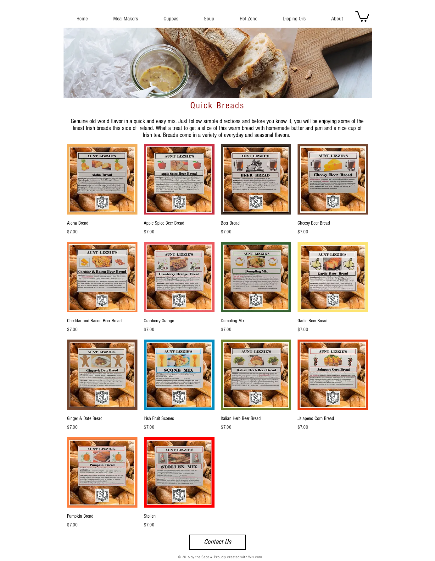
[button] (362, 16)
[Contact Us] (217, 542)
